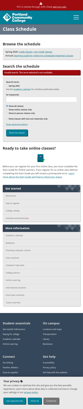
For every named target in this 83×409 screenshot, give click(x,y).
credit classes (26, 51)
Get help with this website (55, 372)
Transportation (50, 334)
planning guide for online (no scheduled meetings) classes (43, 55)
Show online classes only (19, 109)
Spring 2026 (13, 86)
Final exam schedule (15, 295)
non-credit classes (43, 51)
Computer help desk (15, 265)
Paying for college (11, 334)
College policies (13, 272)
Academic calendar (14, 235)
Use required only (14, 400)
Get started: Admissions (14, 329)
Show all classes (15, 106)
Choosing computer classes (18, 250)
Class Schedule (19, 29)
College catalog (12, 210)
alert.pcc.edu (59, 6)
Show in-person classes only (20, 113)
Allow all (35, 400)
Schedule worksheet (17, 218)
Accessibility (48, 362)
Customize (51, 400)
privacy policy (31, 392)
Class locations (12, 258)
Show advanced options (17, 124)
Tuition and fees (13, 302)
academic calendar (22, 89)
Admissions (11, 195)
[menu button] (76, 17)
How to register (13, 203)
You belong (8, 362)
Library (46, 339)
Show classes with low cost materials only (27, 118)
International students (16, 287)
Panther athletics (10, 367)
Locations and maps (52, 329)
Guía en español (10, 372)
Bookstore (10, 243)
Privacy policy (49, 367)
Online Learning (13, 280)
